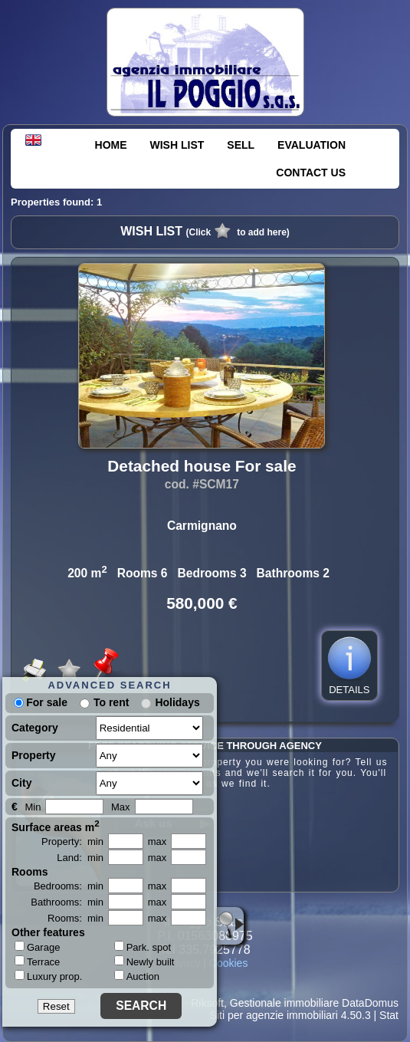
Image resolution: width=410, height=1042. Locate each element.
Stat (389, 1015)
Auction (136, 976)
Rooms (29, 872)
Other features (48, 932)
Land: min (80, 857)
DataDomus (370, 1003)
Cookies (228, 963)
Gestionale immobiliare (284, 1003)
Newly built (144, 962)
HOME (111, 145)
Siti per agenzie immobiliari (274, 1015)
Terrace (37, 961)
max (157, 841)
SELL (240, 145)
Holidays (177, 702)
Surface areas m (55, 825)
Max (120, 807)
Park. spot (143, 947)
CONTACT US (311, 172)
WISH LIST (177, 145)
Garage (37, 947)
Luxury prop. (48, 976)
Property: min (72, 841)
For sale (40, 702)
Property (33, 755)
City (21, 783)
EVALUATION (311, 145)
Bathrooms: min (67, 902)
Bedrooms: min (68, 886)
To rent (111, 702)
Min (33, 807)
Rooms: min (75, 918)
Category (34, 728)
